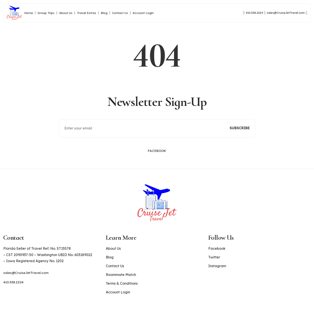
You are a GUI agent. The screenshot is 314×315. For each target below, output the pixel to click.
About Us (65, 12)
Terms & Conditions (122, 286)
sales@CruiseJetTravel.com (26, 276)
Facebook (157, 154)
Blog (104, 12)
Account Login (143, 12)
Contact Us (120, 12)
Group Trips (46, 12)
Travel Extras (86, 12)
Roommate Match (121, 278)
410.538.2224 (14, 285)
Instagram (217, 269)
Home (28, 12)
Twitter (214, 260)
